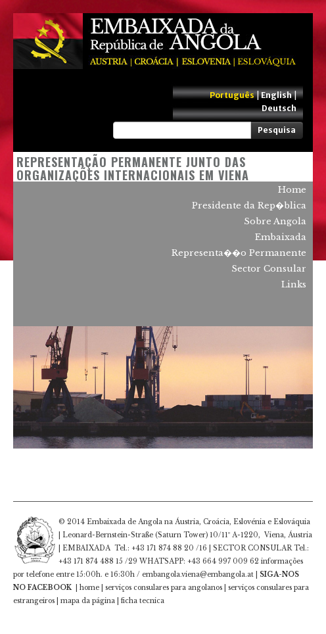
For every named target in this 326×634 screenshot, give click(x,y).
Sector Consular (268, 268)
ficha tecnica (142, 601)
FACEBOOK (50, 587)
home (89, 587)
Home (292, 189)
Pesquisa (277, 130)
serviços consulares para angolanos (163, 587)
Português (232, 95)
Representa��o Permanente (239, 252)
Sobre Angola (275, 221)
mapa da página (87, 601)
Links (293, 284)
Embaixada (280, 237)
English (276, 95)
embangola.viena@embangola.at (198, 574)
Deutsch (279, 108)
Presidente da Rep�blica (249, 205)
